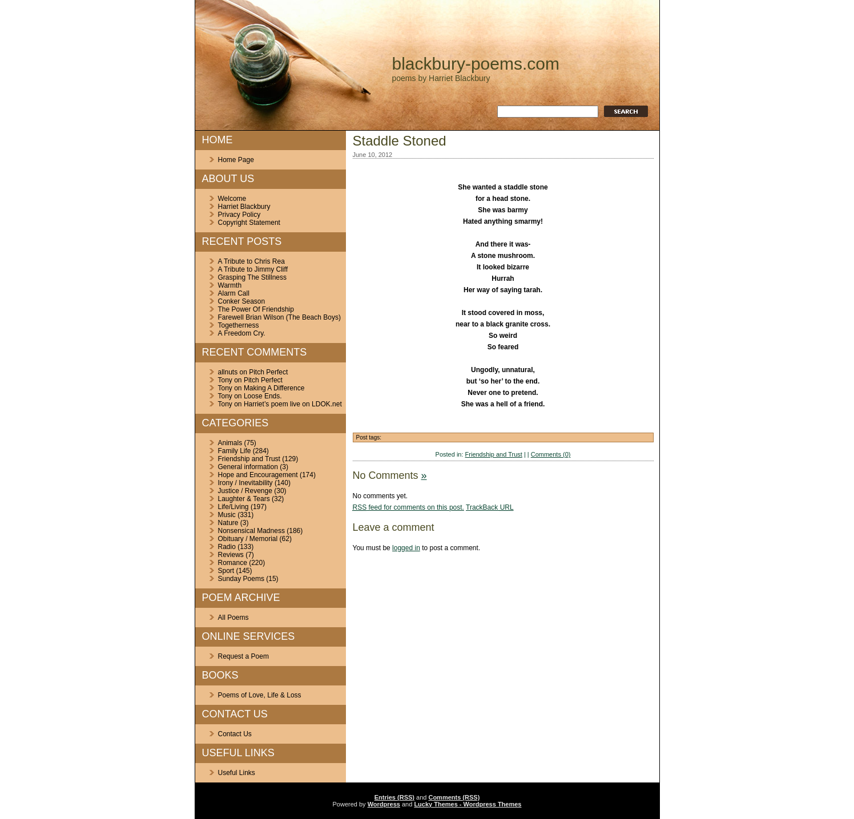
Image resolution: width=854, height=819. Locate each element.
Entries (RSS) (394, 797)
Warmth (230, 285)
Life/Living (233, 507)
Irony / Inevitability (245, 483)
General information (248, 467)
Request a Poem (243, 656)
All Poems (233, 618)
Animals (230, 443)
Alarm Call (233, 293)
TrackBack (490, 507)
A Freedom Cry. (241, 333)
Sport (226, 571)
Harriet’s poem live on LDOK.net (293, 404)
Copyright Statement (249, 223)
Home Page (236, 160)
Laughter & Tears (244, 499)
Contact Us (235, 734)
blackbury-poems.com (475, 63)
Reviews (231, 555)
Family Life (234, 451)
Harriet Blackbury (244, 207)
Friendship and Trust (249, 459)
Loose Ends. (263, 396)
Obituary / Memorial (248, 539)
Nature (228, 523)
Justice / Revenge (245, 491)
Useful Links (236, 773)
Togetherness (238, 325)
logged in (406, 548)
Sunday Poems (241, 579)
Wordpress (384, 804)
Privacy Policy (239, 215)
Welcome (232, 199)
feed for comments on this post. (408, 507)
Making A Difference (274, 388)
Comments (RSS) (454, 797)
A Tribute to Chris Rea (251, 261)
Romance (232, 563)
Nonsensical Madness (251, 531)
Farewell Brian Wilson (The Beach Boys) (279, 317)
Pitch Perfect (268, 372)
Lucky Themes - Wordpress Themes (467, 804)
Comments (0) (551, 454)
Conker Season (241, 301)
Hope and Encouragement (258, 475)
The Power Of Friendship (256, 309)
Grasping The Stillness (252, 277)
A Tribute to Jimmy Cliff (253, 269)
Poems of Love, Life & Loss (259, 695)
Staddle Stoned (399, 140)
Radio (227, 547)
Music (227, 515)
